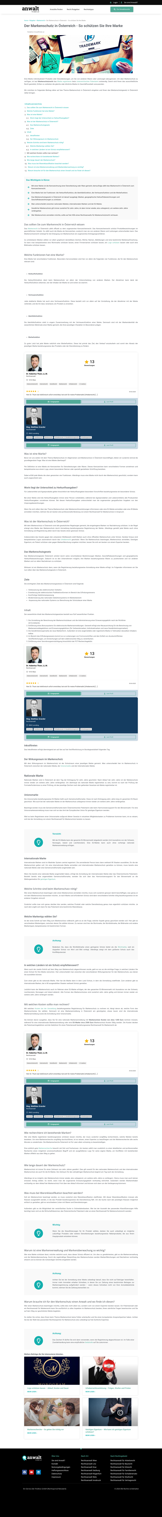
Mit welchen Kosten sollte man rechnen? (42, 153)
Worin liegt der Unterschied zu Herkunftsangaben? (49, 118)
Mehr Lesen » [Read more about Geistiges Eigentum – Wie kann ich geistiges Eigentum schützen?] (90, 1435)
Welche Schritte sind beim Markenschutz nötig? (45, 142)
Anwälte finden (56, 9)
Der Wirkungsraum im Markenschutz (44, 139)
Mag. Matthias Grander (35, 427)
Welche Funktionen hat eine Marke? (40, 111)
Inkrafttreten (35, 135)
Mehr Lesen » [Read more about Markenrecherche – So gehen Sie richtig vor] (32, 1433)
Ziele (32, 128)
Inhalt (29, 132)
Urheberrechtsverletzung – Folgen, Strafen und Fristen (108, 1388)
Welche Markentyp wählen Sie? (42, 146)
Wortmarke (122, 947)
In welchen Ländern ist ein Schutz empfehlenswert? (50, 149)
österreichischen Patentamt (87, 81)
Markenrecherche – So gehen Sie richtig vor (45, 1429)
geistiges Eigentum (47, 879)
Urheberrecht (66, 540)
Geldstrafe (89, 1342)
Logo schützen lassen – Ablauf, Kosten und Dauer (48, 1388)
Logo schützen (114, 243)
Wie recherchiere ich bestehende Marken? (43, 156)
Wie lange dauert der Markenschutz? (41, 160)
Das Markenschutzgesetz (40, 125)
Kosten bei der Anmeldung (45, 1008)
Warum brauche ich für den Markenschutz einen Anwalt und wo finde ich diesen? (59, 171)
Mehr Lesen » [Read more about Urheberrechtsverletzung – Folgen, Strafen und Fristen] (90, 1392)
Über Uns (55, 1456)
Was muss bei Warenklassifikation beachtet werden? (48, 163)
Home (26, 20)
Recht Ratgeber (73, 9)
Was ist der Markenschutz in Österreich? (42, 121)
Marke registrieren (64, 81)
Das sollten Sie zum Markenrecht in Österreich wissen (48, 107)
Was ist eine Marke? (34, 114)
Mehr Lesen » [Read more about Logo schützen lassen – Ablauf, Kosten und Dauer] (32, 1392)
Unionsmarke (66, 766)
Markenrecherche (45, 1148)
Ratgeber (32, 20)
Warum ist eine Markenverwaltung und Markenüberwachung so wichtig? (56, 167)
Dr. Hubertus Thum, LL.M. (37, 374)
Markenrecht (41, 20)
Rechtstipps (89, 9)
